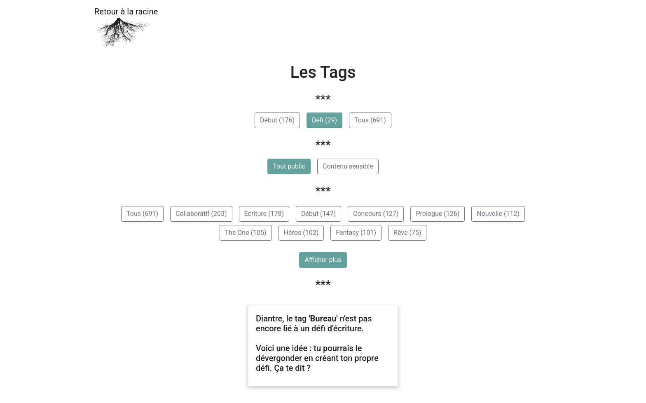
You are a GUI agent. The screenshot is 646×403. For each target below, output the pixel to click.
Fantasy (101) (356, 233)
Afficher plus (322, 260)
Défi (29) (324, 120)
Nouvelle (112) (498, 214)
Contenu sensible (348, 166)
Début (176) (277, 120)
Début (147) (318, 214)
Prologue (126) (437, 214)
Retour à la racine (126, 27)
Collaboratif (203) (201, 214)
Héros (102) (301, 233)
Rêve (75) (407, 233)
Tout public (289, 166)
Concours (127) (375, 214)
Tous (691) (370, 120)
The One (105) (246, 233)
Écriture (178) (264, 214)
